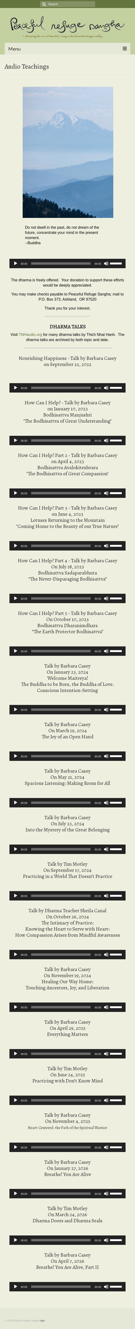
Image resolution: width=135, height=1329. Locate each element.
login (42, 1320)
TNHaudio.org (30, 335)
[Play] (15, 263)
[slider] (61, 263)
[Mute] (106, 263)
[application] (67, 263)
